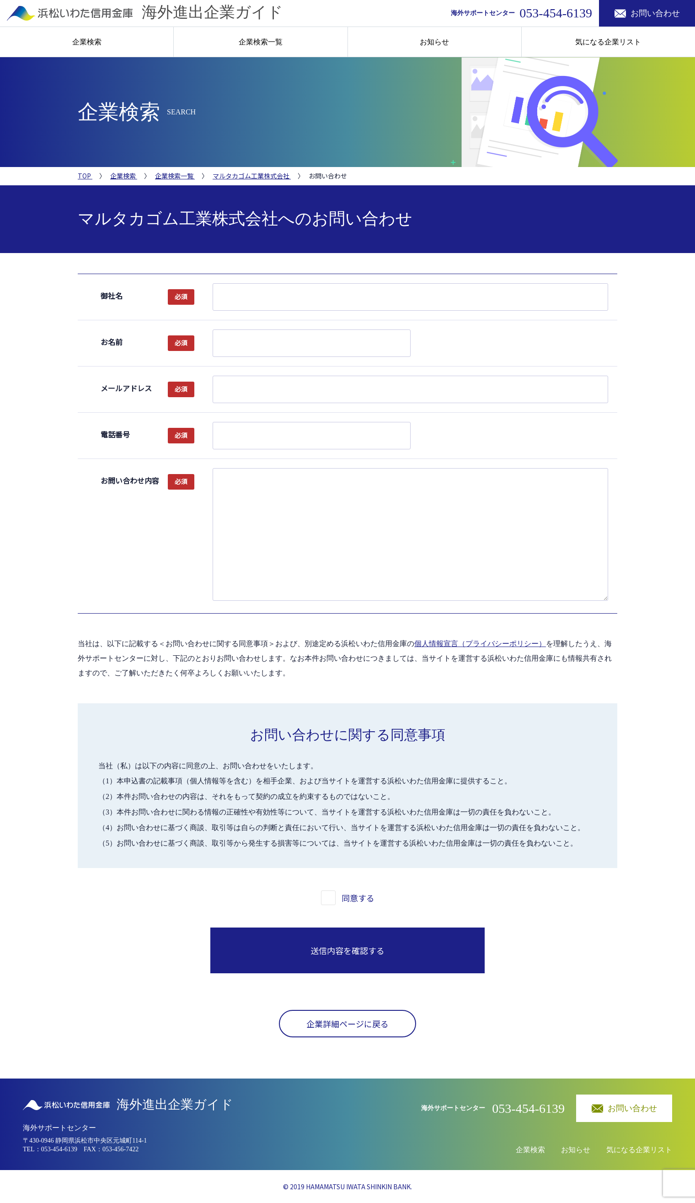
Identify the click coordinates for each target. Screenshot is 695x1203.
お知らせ (434, 42)
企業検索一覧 (261, 42)
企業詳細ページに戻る (347, 1024)
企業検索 (87, 42)
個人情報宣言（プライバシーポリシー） (480, 643)
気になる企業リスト (608, 42)
